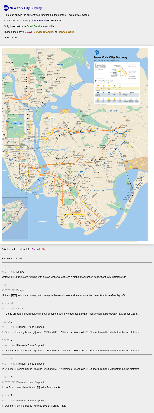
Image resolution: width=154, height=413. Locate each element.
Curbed (36, 249)
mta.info (38, 20)
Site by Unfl (8, 249)
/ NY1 (44, 249)
